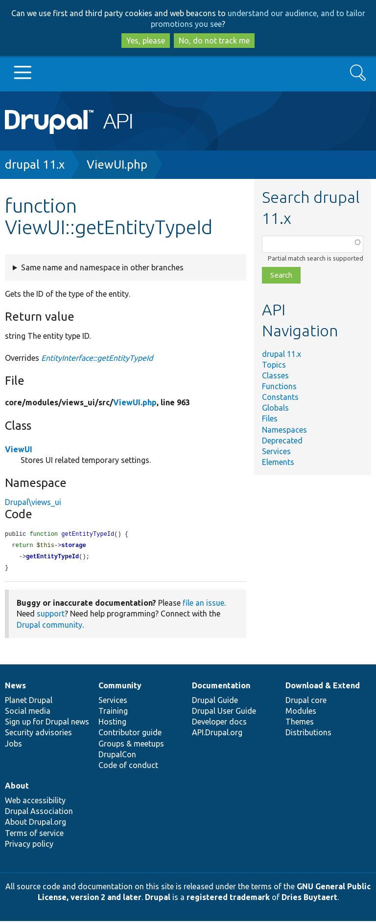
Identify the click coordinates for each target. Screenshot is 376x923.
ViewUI (18, 449)
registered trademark (228, 899)
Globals (275, 407)
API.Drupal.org (217, 734)
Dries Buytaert (309, 899)
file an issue (203, 604)
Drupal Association (39, 813)
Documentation (221, 687)
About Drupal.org (35, 823)
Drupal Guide (215, 702)
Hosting (112, 723)
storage (73, 546)
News (15, 687)
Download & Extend (322, 687)
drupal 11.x (35, 164)
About (17, 787)
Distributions (308, 734)
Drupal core (306, 702)
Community (119, 687)
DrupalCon (117, 756)
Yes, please (145, 40)
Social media (27, 712)
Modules (300, 712)
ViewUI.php (117, 164)
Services (276, 451)
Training (113, 712)
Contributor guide (130, 734)
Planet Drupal (28, 702)
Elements (278, 462)
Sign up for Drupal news (47, 723)
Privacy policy (29, 845)
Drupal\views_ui (33, 502)
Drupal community (49, 626)
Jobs (13, 745)
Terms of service (34, 835)
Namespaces (284, 429)
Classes (275, 375)
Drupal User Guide (224, 712)
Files (270, 418)
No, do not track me (214, 40)
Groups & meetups (131, 745)
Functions (279, 386)
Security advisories (38, 734)
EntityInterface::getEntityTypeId (97, 357)
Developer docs (219, 723)
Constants (280, 397)
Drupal (157, 899)
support (51, 615)
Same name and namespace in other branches (102, 267)
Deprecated (282, 440)
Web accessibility (35, 802)
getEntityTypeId (52, 558)
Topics (274, 364)
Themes (299, 723)
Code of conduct (128, 767)
